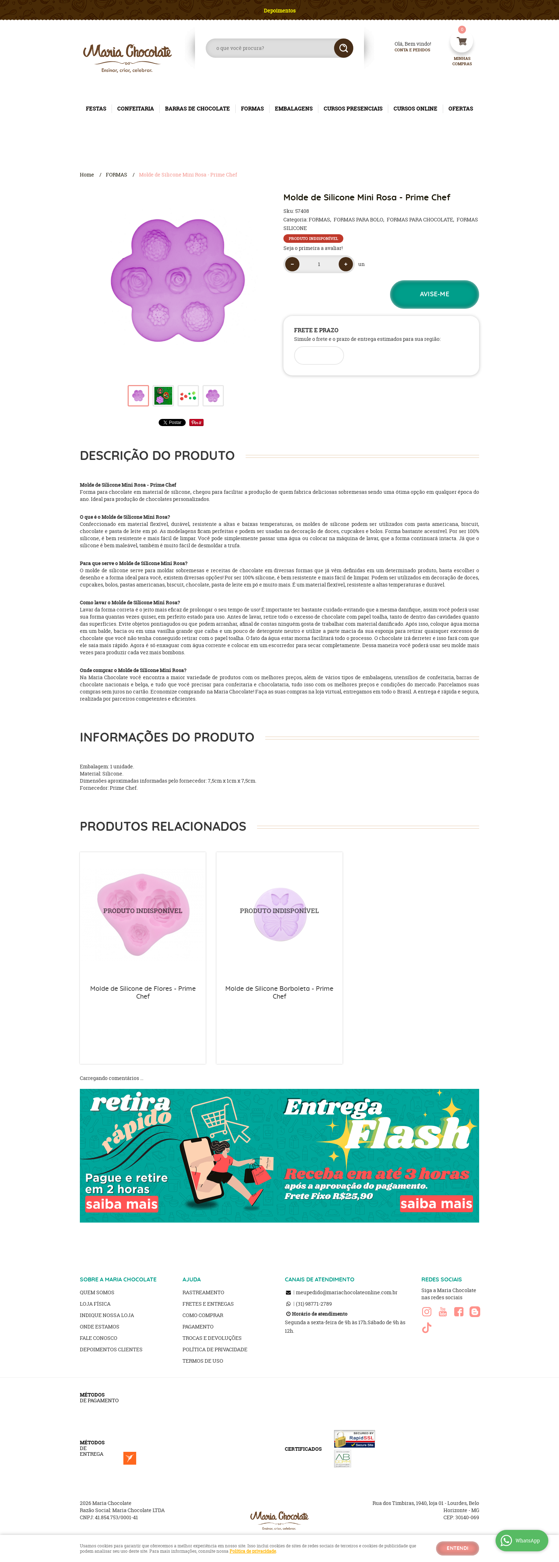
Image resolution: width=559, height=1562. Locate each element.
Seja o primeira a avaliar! (313, 248)
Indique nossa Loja (107, 1315)
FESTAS (96, 108)
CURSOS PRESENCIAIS (353, 108)
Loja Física (95, 1303)
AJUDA (192, 1279)
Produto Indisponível (143, 915)
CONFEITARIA (135, 108)
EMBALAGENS (294, 108)
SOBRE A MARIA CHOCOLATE (118, 1279)
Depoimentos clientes (111, 1349)
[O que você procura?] (343, 48)
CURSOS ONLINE (415, 108)
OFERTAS (460, 108)
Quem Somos (97, 1292)
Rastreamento (203, 1292)
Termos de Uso (203, 1360)
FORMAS (252, 108)
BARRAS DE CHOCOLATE (197, 108)
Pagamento (198, 1326)
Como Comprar (203, 1315)
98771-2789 (314, 1303)
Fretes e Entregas (208, 1303)
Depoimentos (280, 10)
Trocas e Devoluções (212, 1338)
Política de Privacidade (215, 1349)
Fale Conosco (98, 1338)
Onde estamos (99, 1326)
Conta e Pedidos (406, 50)
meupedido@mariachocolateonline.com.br (347, 1292)
